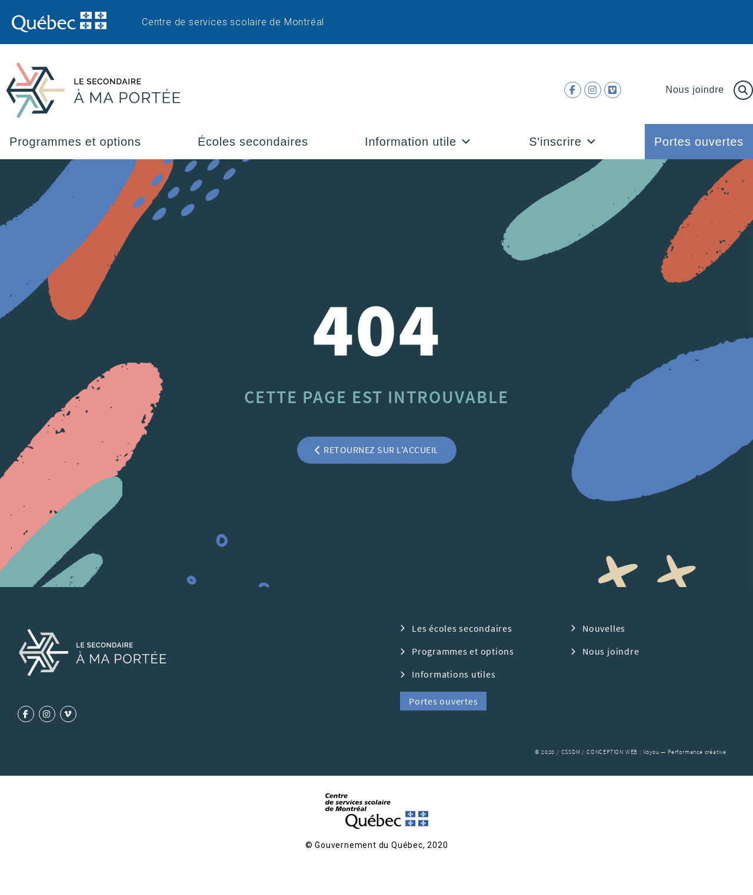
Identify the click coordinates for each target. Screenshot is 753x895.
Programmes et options (75, 141)
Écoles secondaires (253, 141)
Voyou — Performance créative (685, 752)
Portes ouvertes (699, 141)
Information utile (418, 141)
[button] (466, 141)
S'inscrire (563, 141)
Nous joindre (695, 90)
